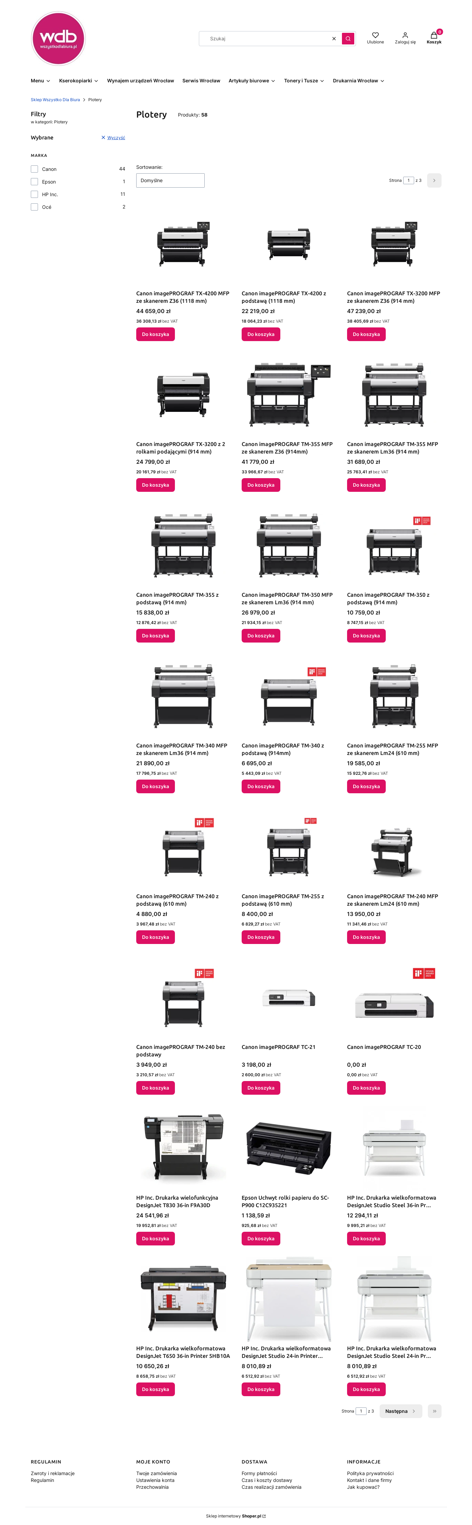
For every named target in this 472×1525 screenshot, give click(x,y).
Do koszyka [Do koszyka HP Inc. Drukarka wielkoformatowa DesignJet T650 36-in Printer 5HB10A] (155, 1389)
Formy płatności (259, 1473)
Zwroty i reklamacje (53, 1473)
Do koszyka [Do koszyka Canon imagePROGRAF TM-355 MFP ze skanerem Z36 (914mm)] (261, 485)
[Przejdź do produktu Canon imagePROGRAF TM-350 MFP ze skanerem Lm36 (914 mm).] (289, 545)
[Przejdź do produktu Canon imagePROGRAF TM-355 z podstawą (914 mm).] (183, 545)
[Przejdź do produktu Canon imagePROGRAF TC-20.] (394, 997)
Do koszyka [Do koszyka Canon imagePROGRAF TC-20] (366, 1088)
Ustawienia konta (155, 1480)
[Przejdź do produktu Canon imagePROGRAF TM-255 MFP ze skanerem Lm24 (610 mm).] (394, 696)
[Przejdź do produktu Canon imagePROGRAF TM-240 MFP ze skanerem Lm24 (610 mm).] (394, 847)
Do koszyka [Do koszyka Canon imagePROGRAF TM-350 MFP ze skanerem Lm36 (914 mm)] (261, 635)
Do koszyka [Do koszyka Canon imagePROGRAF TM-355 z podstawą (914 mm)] (155, 635)
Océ (46, 207)
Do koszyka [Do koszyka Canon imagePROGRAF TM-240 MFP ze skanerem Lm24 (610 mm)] (366, 937)
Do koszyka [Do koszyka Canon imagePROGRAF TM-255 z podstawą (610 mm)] (261, 937)
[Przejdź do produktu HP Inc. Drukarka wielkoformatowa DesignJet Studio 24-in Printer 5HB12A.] (289, 1299)
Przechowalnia (152, 1487)
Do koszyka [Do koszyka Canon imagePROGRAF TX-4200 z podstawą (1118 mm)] (261, 334)
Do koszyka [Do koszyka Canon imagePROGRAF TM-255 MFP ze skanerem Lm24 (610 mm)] (366, 786)
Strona (395, 180)
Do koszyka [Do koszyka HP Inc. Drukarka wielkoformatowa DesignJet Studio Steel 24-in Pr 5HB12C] (366, 1389)
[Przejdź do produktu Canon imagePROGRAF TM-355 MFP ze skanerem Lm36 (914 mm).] (394, 394)
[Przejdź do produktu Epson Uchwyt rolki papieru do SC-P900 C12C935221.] (289, 1148)
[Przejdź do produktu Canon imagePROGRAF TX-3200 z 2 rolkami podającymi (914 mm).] (183, 394)
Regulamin (42, 1480)
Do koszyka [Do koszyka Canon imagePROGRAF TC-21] (261, 1088)
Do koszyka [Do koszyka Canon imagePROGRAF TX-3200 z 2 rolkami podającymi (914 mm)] (155, 485)
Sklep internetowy (233, 1516)
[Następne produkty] (401, 1411)
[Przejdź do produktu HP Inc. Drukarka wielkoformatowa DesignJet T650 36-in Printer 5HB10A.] (183, 1299)
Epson (49, 182)
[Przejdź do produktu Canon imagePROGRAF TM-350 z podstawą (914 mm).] (394, 545)
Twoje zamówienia (156, 1473)
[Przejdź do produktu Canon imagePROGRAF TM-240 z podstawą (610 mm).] (183, 847)
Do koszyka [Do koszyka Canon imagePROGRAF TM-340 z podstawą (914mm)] (261, 786)
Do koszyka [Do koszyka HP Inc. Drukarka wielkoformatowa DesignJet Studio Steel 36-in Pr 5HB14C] (366, 1238)
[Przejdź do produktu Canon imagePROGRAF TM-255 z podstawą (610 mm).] (289, 847)
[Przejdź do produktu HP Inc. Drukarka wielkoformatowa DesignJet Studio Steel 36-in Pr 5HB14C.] (394, 1148)
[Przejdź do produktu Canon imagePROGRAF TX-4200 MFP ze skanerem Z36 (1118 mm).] (183, 244)
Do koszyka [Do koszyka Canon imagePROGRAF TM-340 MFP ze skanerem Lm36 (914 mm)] (155, 786)
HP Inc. (50, 194)
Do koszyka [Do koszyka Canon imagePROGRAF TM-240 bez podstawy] (155, 1088)
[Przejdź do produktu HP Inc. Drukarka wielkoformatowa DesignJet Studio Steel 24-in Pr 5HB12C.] (394, 1299)
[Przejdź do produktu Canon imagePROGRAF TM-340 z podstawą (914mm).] (289, 696)
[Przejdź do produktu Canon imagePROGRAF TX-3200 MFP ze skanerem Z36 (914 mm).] (394, 244)
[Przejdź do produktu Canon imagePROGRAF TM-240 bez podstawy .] (183, 997)
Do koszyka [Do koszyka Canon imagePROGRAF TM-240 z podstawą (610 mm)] (155, 937)
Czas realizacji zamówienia (272, 1487)
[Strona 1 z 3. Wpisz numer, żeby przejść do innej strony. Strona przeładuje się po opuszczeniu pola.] (408, 180)
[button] (348, 38)
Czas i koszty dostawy (267, 1480)
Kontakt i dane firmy (369, 1480)
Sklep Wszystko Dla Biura (55, 99)
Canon (49, 169)
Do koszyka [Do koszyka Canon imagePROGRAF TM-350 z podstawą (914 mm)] (366, 635)
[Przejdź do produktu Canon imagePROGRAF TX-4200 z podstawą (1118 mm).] (289, 244)
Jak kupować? (363, 1487)
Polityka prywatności (370, 1473)
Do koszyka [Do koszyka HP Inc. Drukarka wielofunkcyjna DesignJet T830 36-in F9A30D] (155, 1238)
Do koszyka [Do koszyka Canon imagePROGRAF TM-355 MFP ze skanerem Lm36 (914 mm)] (366, 485)
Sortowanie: (149, 167)
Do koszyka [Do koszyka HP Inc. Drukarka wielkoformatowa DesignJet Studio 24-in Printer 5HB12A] (261, 1389)
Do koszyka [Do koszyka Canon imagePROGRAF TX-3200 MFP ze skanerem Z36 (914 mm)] (366, 334)
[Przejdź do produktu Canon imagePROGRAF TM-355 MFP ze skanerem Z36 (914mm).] (289, 394)
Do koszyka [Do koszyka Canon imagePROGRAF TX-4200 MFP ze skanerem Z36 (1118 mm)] (155, 334)
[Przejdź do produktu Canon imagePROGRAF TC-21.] (289, 997)
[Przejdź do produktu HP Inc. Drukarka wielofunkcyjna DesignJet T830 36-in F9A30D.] (183, 1148)
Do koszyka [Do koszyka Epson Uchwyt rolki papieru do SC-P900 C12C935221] (261, 1238)
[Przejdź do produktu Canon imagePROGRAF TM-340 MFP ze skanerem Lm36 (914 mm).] (183, 696)
